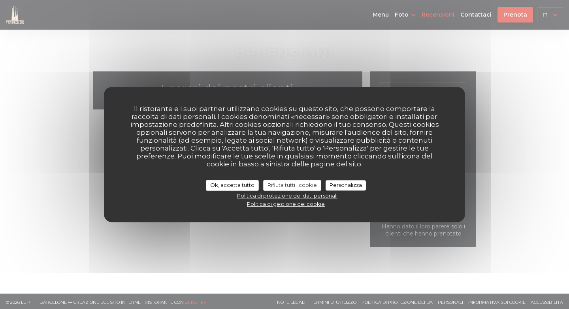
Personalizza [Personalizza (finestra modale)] (346, 185)
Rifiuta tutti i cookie (292, 185)
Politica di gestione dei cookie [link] (286, 204)
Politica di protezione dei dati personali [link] (287, 195)
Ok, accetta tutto (232, 185)
